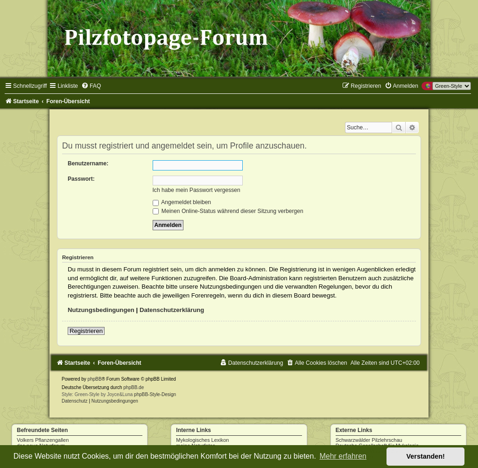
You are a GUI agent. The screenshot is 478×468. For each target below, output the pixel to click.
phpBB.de (133, 387)
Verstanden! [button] (426, 456)
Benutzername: (88, 163)
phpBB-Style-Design (155, 394)
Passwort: (81, 179)
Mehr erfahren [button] (342, 456)
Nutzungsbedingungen (101, 309)
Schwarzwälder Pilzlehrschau (369, 440)
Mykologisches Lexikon (202, 440)
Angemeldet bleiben (182, 202)
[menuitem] (91, 86)
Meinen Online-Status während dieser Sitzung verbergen (228, 211)
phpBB (95, 379)
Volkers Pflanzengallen (43, 440)
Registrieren (86, 330)
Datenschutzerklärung (172, 309)
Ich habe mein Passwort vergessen (196, 190)
